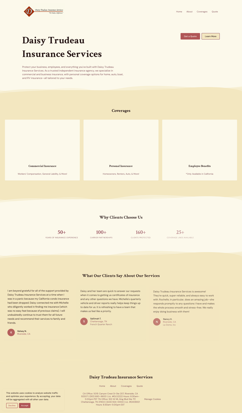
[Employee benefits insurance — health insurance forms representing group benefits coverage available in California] (189, 135)
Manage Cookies (152, 399)
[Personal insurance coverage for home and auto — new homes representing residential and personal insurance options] (110, 135)
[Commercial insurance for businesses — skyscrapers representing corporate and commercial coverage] (32, 135)
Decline (12, 405)
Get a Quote (190, 36)
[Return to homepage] (43, 11)
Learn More (210, 36)
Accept (24, 405)
